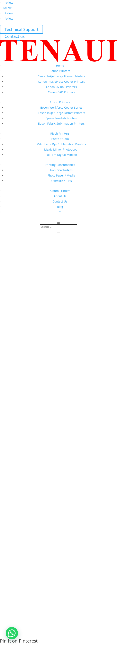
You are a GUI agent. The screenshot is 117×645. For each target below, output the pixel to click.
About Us (60, 196)
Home (60, 66)
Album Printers (60, 191)
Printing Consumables (60, 165)
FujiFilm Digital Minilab (61, 155)
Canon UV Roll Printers (61, 87)
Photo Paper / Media (61, 175)
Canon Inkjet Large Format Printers (61, 76)
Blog (60, 207)
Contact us (14, 36)
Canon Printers (60, 71)
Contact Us (60, 201)
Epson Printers (60, 102)
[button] (12, 633)
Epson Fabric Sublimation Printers (61, 123)
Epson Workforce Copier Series (61, 107)
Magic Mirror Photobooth (61, 149)
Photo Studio (60, 139)
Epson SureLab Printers (61, 118)
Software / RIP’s (61, 181)
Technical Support (21, 29)
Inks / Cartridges (61, 170)
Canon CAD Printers (61, 92)
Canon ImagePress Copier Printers (61, 81)
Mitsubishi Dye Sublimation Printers (61, 144)
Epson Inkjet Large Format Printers (61, 113)
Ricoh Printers (60, 133)
